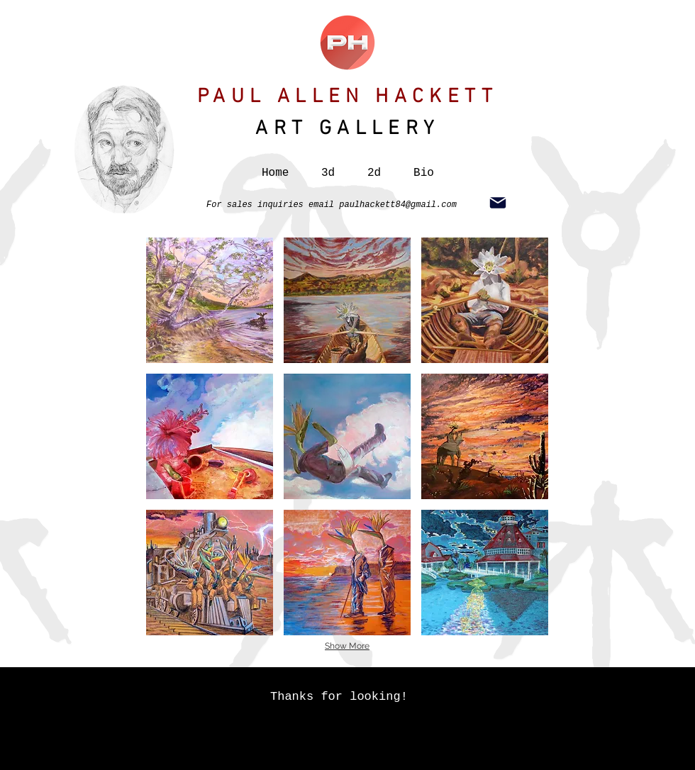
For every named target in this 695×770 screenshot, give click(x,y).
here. (522, 761)
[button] (328, 166)
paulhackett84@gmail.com (398, 205)
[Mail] (498, 203)
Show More (347, 646)
